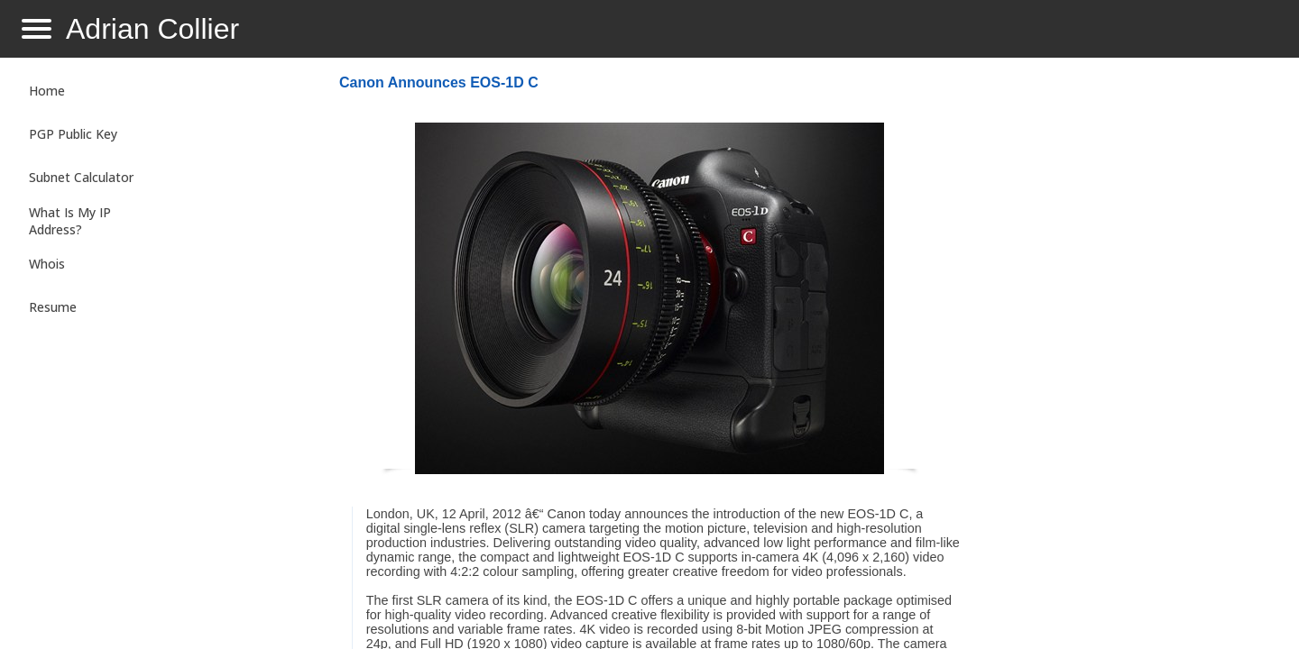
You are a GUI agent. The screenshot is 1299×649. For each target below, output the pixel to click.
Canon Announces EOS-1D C (439, 82)
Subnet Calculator (81, 177)
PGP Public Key (73, 133)
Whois (47, 263)
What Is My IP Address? (70, 221)
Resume (53, 306)
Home (47, 90)
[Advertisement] (1122, 357)
